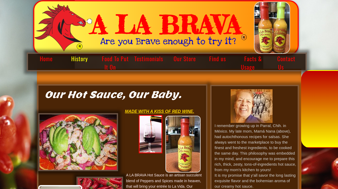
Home (46, 58)
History (79, 58)
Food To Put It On (115, 62)
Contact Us (286, 62)
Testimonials (148, 58)
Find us (217, 58)
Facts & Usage (251, 62)
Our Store (185, 58)
